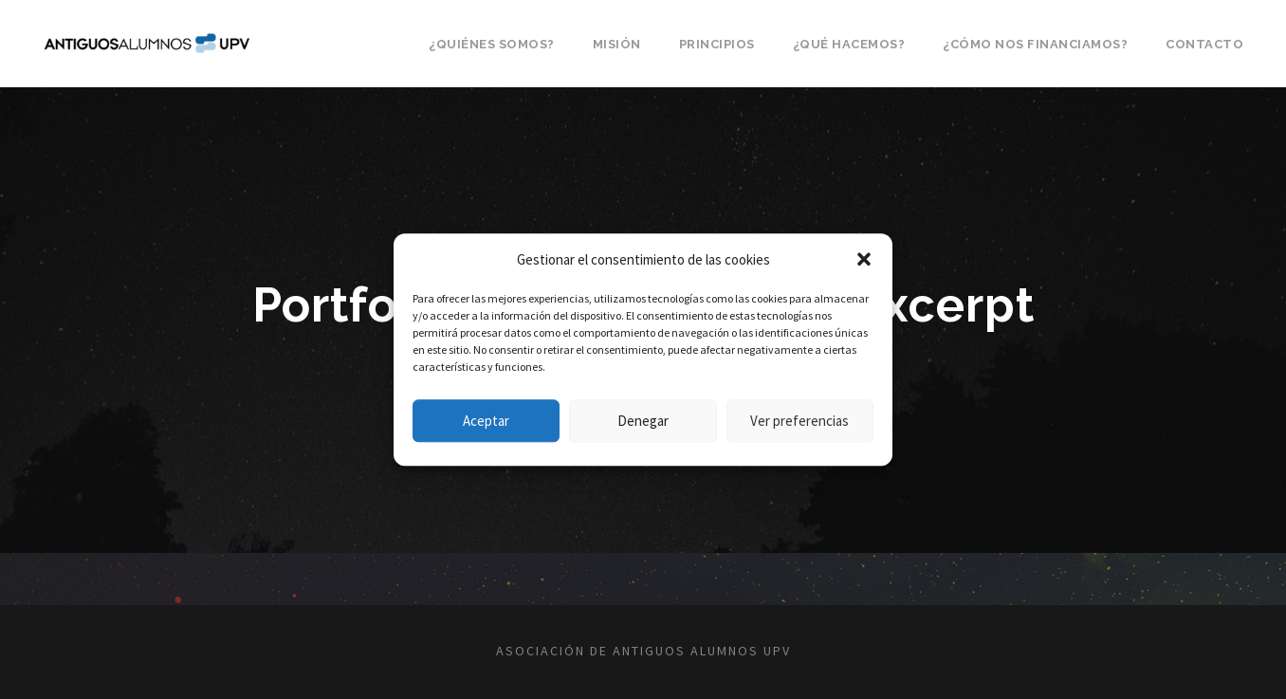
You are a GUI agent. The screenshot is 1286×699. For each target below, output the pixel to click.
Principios (717, 44)
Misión (617, 44)
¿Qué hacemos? (849, 44)
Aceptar (486, 421)
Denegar (643, 421)
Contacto (1204, 44)
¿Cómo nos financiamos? (1035, 44)
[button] (863, 259)
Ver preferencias (799, 421)
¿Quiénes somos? (492, 44)
